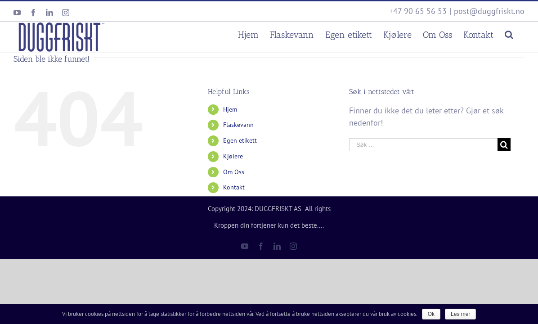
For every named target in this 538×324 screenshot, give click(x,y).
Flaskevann (238, 125)
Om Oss (233, 172)
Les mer (460, 314)
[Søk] (520, 33)
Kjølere (233, 156)
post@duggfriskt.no (489, 11)
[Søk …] (423, 144)
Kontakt (234, 187)
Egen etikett (240, 140)
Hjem (230, 109)
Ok (431, 314)
